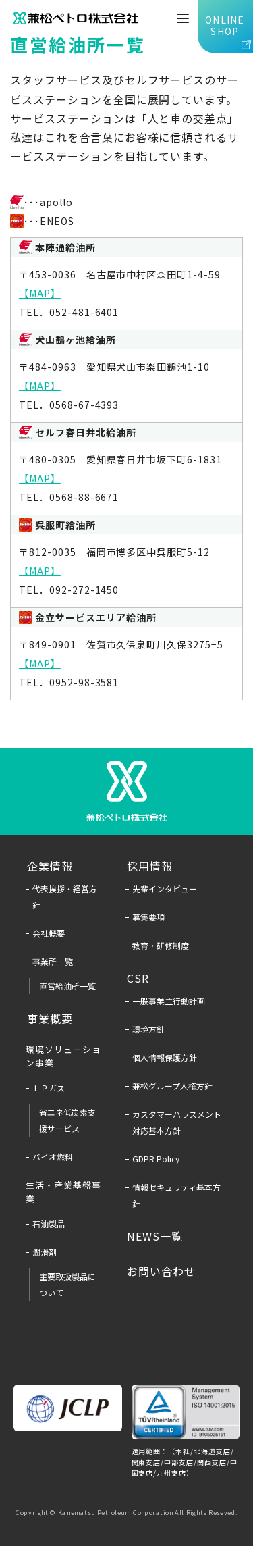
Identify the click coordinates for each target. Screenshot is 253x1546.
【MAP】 (40, 293)
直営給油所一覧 (67, 985)
